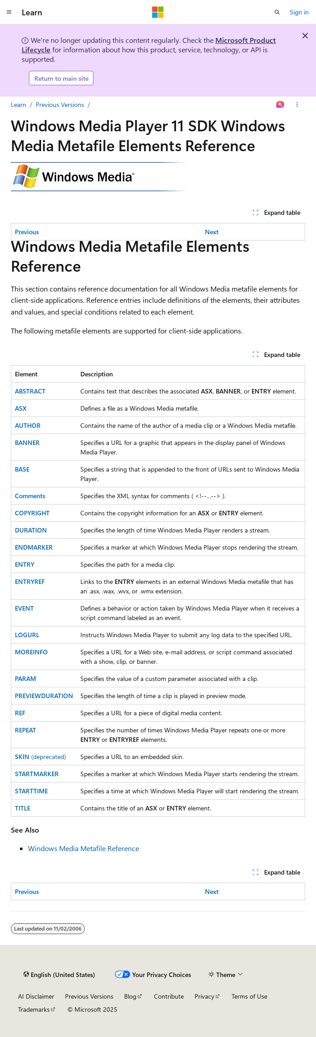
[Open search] (277, 12)
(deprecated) (40, 756)
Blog (130, 996)
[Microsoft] (158, 12)
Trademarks (34, 1009)
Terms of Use (249, 996)
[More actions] (297, 104)
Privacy (204, 996)
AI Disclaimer (36, 996)
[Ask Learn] (280, 104)
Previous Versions (60, 104)
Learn (18, 104)
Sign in (299, 12)
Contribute (169, 996)
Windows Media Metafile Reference (83, 848)
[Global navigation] (9, 12)
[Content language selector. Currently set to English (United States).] (59, 974)
